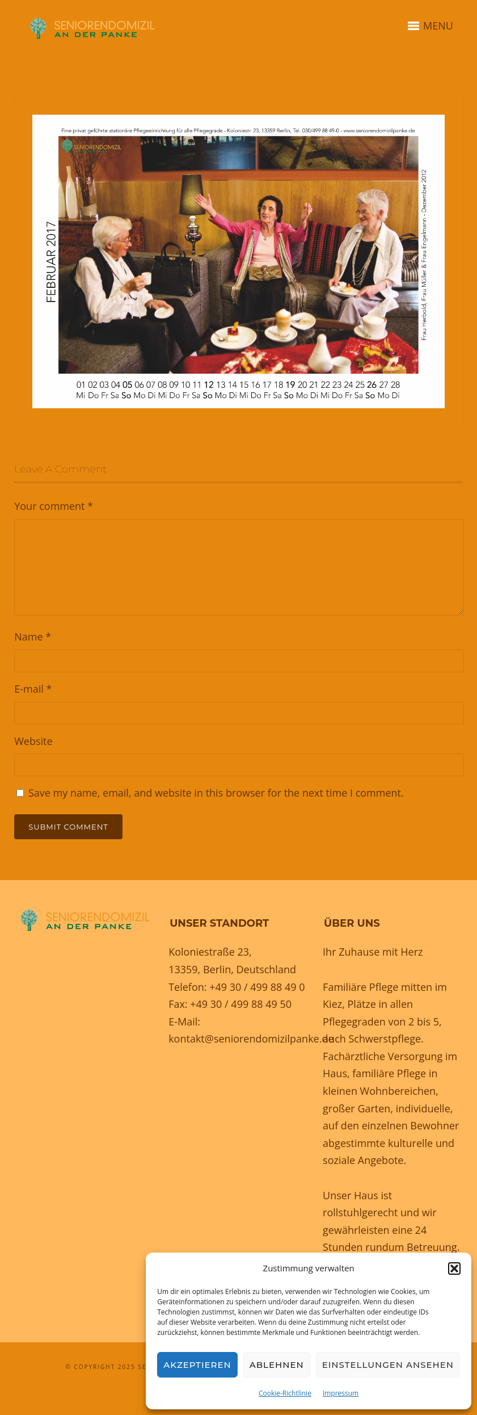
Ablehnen (277, 1364)
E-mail (33, 689)
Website (33, 741)
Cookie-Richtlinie (285, 1393)
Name (32, 636)
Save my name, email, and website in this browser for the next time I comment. (216, 792)
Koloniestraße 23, (210, 951)
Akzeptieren (197, 1364)
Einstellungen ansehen (388, 1364)
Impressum (340, 1393)
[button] (454, 1268)
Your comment (53, 506)
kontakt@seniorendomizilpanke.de (251, 1038)
